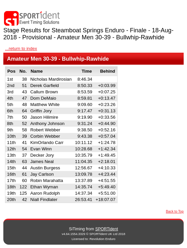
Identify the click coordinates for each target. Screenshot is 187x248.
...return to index (21, 48)
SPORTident (106, 229)
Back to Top (175, 211)
